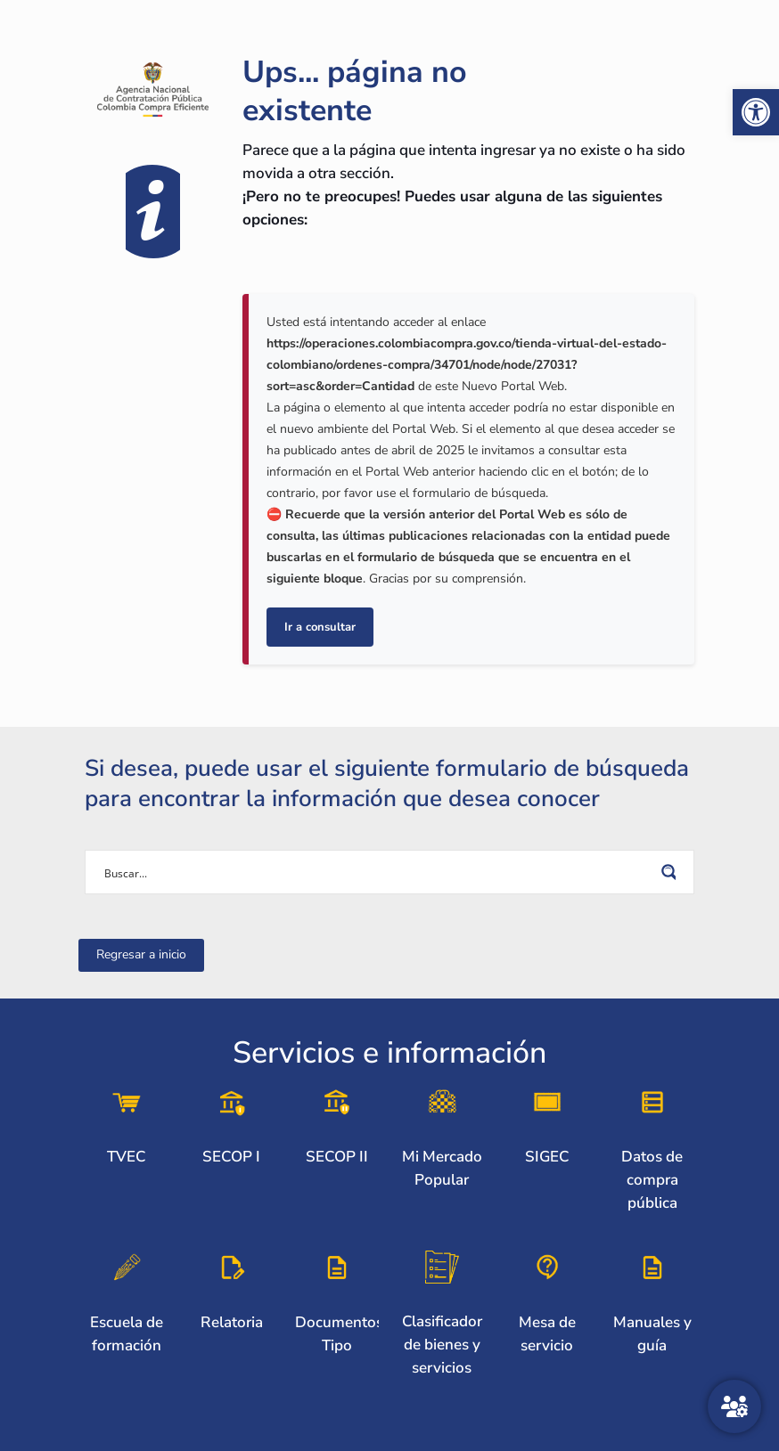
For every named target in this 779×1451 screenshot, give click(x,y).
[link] (756, 112)
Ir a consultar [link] (320, 627)
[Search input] (378, 872)
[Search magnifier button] (672, 872)
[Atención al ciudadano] (734, 1406)
